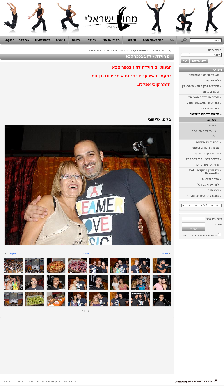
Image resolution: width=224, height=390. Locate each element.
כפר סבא (211, 119)
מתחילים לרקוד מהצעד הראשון (200, 86)
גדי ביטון (131, 40)
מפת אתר (8, 381)
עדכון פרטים (69, 381)
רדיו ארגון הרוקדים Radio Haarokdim (204, 172)
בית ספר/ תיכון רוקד (207, 108)
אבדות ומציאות (210, 179)
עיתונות (76, 40)
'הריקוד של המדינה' (207, 142)
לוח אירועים (212, 80)
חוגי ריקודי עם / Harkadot (203, 74)
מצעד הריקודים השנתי (205, 147)
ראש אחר (213, 190)
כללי (213, 136)
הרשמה (20, 381)
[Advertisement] (210, 308)
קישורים (60, 40)
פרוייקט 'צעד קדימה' (206, 164)
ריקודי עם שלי (111, 40)
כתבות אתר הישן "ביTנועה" (203, 195)
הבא (165, 253)
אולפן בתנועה (211, 91)
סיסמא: (218, 224)
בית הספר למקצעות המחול (203, 102)
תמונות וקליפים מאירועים (204, 114)
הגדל (86, 253)
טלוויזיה (92, 40)
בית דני (212, 125)
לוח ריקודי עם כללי (208, 184)
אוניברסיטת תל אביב (204, 131)
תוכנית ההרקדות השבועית (203, 97)
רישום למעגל (42, 40)
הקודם (11, 253)
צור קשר (24, 40)
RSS (171, 40)
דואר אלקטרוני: (214, 218)
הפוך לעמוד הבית (153, 40)
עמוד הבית (166, 50)
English (9, 40)
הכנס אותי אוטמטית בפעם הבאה (200, 235)
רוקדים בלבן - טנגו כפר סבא (202, 159)
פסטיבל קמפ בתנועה (206, 153)
